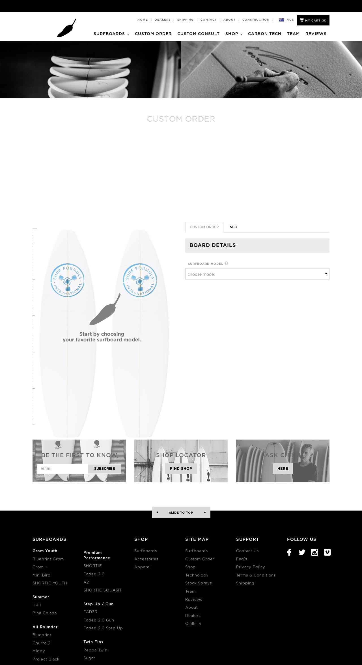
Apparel (142, 567)
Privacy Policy (250, 567)
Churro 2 (42, 643)
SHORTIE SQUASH (102, 590)
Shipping (185, 19)
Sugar (89, 658)
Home (142, 19)
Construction (256, 19)
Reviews (316, 34)
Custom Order (153, 34)
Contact (209, 19)
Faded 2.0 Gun (98, 620)
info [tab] (233, 227)
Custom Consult (198, 34)
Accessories (146, 559)
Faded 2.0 (94, 574)
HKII (37, 605)
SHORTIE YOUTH (50, 583)
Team (293, 34)
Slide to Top (181, 512)
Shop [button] (233, 34)
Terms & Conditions (256, 575)
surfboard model (205, 263)
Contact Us (247, 551)
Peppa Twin (95, 650)
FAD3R (90, 612)
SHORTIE (92, 566)
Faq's (241, 559)
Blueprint (42, 635)
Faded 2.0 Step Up (103, 628)
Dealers (163, 19)
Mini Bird (42, 575)
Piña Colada (45, 613)
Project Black (46, 659)
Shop (190, 567)
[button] (227, 264)
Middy (39, 651)
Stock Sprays (198, 583)
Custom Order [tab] (204, 227)
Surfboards (145, 551)
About (229, 19)
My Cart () (313, 20)
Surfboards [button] (111, 34)
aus (290, 19)
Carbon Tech (264, 34)
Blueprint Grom (48, 559)
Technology (197, 575)
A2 (86, 582)
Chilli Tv (193, 624)
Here (282, 468)
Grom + (40, 567)
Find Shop (181, 468)
